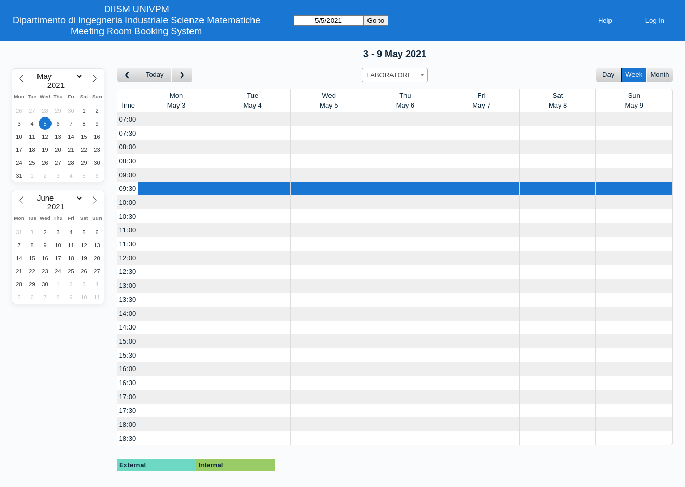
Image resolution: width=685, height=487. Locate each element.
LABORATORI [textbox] (388, 75)
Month (659, 74)
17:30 (127, 410)
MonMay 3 (176, 100)
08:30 (127, 161)
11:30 (127, 244)
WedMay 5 (329, 100)
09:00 (127, 175)
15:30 (127, 355)
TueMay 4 (252, 100)
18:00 (127, 424)
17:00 (127, 397)
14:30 (127, 327)
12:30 (127, 271)
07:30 (127, 133)
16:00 (127, 369)
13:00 (127, 285)
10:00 (127, 202)
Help (605, 20)
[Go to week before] (127, 75)
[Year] (58, 85)
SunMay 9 (634, 100)
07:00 (127, 119)
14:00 (127, 314)
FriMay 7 (481, 100)
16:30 (127, 383)
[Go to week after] (182, 75)
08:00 (127, 147)
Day (608, 74)
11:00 (127, 230)
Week (633, 74)
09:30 (127, 188)
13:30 (127, 300)
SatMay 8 (558, 100)
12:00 (127, 258)
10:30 (127, 216)
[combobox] (395, 75)
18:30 (127, 438)
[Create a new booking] (176, 119)
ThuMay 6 (405, 100)
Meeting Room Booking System (136, 31)
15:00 (127, 341)
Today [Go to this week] (155, 74)
